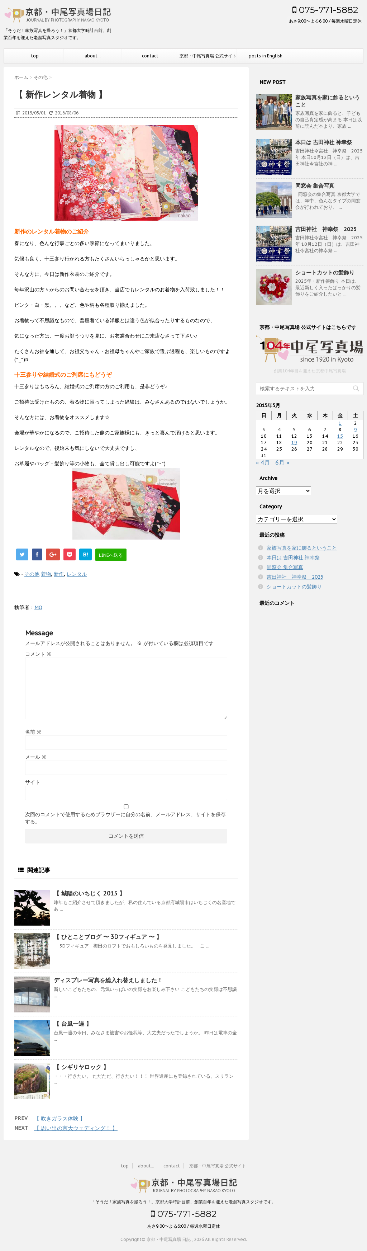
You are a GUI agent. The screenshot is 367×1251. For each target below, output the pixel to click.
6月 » (282, 462)
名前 (33, 732)
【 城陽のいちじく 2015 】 (89, 893)
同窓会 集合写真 (314, 185)
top (35, 55)
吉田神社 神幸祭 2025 (326, 229)
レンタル (77, 574)
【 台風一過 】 (73, 1023)
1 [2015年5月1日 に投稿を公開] (340, 423)
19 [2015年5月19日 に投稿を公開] (294, 442)
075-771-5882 (325, 9)
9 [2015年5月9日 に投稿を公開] (355, 430)
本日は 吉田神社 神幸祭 (323, 142)
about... (93, 55)
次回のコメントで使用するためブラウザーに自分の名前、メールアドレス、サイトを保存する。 (125, 818)
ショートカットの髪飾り (324, 272)
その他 (31, 574)
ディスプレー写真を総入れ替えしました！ (108, 980)
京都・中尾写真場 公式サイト (208, 55)
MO (38, 607)
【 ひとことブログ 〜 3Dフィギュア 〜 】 (108, 936)
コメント (38, 654)
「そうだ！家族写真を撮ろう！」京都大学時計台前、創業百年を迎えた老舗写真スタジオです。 (183, 1201)
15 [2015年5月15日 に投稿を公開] (340, 436)
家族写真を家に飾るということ (302, 548)
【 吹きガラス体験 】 (59, 1118)
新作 (59, 574)
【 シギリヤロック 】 (81, 1067)
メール (36, 757)
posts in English (265, 55)
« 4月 (263, 462)
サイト (32, 782)
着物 (46, 574)
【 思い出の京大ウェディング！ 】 (76, 1128)
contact (150, 55)
